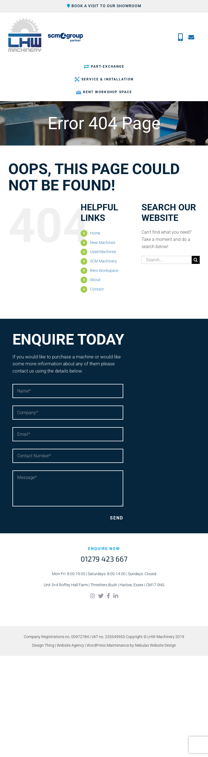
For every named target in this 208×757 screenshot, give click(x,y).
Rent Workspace (104, 270)
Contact (97, 289)
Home (95, 233)
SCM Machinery (103, 261)
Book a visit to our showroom (104, 6)
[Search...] (167, 260)
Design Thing (43, 645)
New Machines (102, 242)
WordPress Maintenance (108, 645)
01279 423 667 (104, 558)
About (95, 279)
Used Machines (103, 251)
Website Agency (70, 645)
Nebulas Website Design (155, 645)
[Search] (196, 260)
